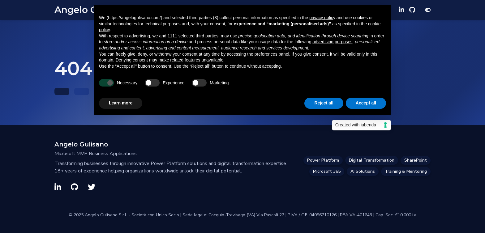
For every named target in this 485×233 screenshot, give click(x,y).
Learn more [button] (120, 102)
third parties (207, 35)
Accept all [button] (366, 102)
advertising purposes (332, 41)
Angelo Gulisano (81, 144)
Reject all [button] (323, 102)
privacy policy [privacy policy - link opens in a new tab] (322, 17)
